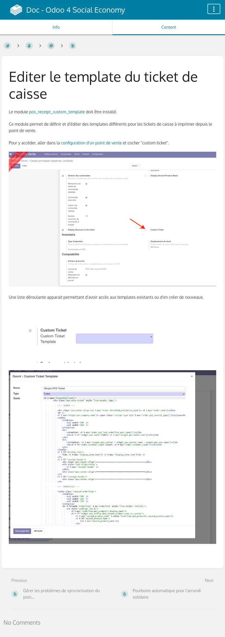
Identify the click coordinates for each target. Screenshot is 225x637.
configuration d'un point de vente (91, 142)
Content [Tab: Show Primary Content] (168, 27)
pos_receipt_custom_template (57, 111)
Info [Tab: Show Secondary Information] (56, 27)
